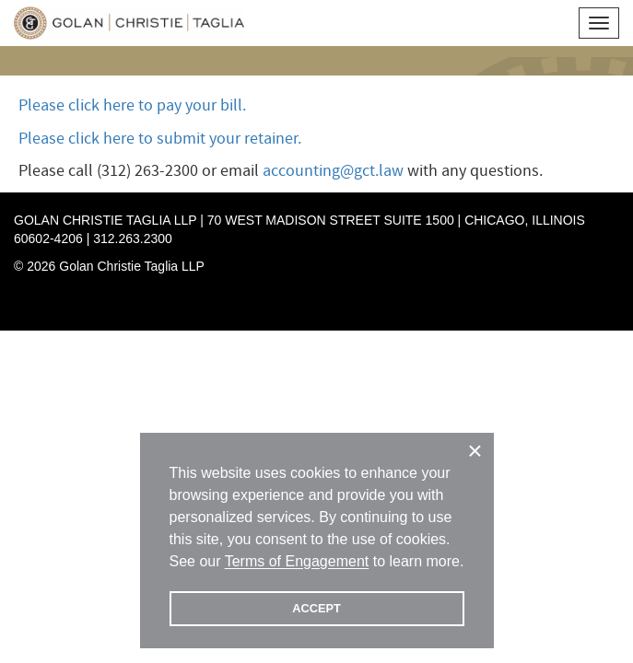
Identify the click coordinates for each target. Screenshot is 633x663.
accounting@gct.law (333, 170)
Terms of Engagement (297, 561)
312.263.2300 (132, 238)
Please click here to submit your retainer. (159, 138)
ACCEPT (316, 608)
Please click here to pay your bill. (132, 105)
